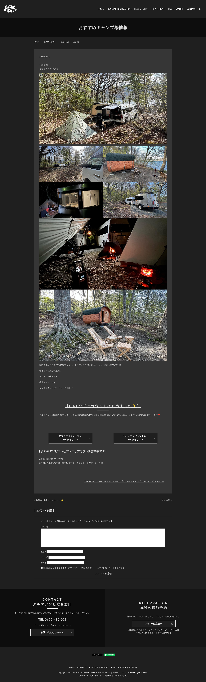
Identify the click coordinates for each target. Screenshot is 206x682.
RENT (160, 9)
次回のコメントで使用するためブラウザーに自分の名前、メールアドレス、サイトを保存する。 (84, 568)
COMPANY (82, 667)
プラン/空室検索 (153, 623)
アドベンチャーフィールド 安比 (111, 481)
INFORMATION (49, 42)
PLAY (134, 9)
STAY (143, 9)
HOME (96, 9)
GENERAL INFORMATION (115, 9)
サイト (44, 562)
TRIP (152, 9)
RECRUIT (104, 667)
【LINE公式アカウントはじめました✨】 (103, 406)
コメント (45, 527)
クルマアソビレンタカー (152, 481)
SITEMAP (133, 667)
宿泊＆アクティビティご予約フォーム (70, 438)
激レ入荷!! (165, 500)
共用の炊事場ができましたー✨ (49, 500)
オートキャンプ (133, 481)
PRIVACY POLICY (118, 667)
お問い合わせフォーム (52, 632)
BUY (169, 9)
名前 (43, 552)
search (200, 9)
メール (44, 557)
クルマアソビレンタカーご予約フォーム (135, 438)
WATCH (178, 9)
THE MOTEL (90, 481)
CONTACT (191, 9)
